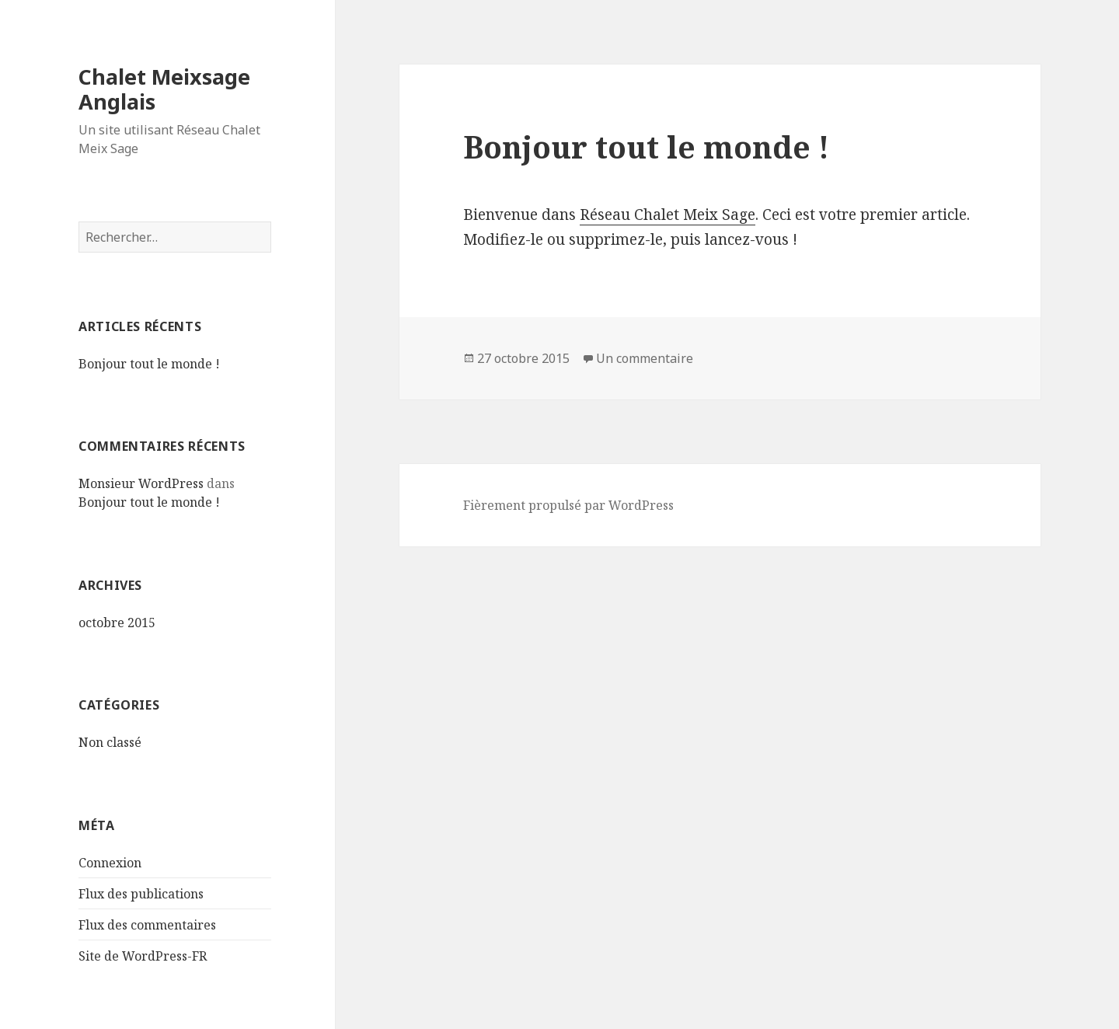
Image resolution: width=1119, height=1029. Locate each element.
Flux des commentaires (147, 924)
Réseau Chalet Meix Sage (667, 214)
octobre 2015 (116, 622)
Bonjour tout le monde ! (149, 363)
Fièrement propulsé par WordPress (568, 505)
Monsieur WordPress (141, 483)
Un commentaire (644, 358)
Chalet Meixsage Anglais (164, 89)
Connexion (109, 862)
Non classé (109, 742)
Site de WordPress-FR (142, 955)
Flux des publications (141, 893)
